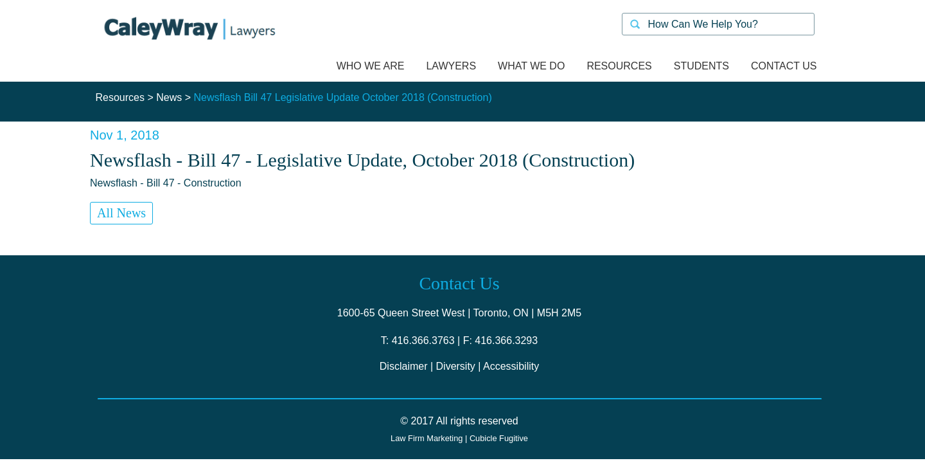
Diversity (455, 366)
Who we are (371, 65)
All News (121, 213)
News (169, 97)
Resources (120, 97)
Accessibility (511, 366)
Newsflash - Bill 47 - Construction (166, 182)
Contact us (784, 65)
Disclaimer (404, 366)
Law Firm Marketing (427, 438)
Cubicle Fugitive (499, 438)
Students (701, 65)
